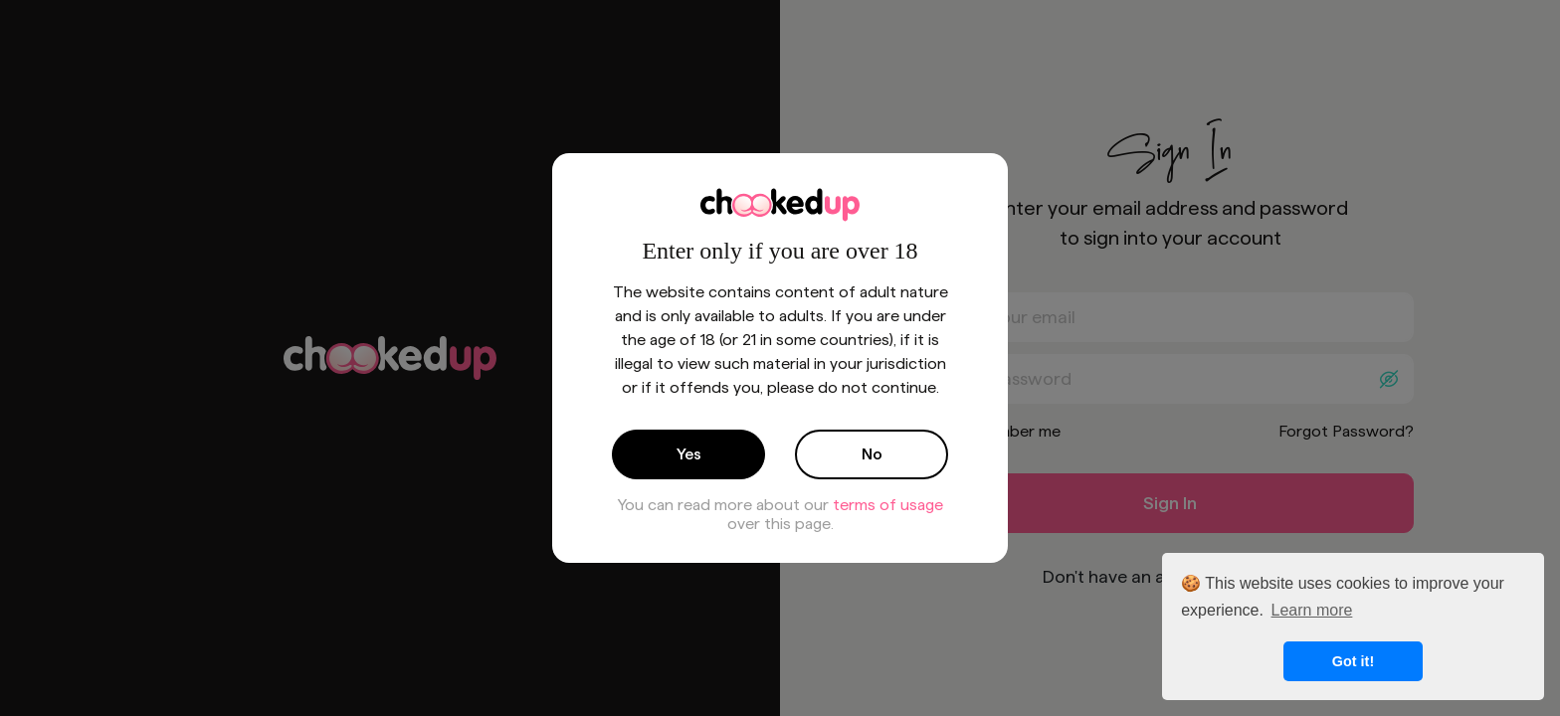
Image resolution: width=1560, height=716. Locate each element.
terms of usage (888, 504)
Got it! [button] (1353, 661)
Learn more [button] (1312, 610)
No (872, 454)
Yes (689, 454)
